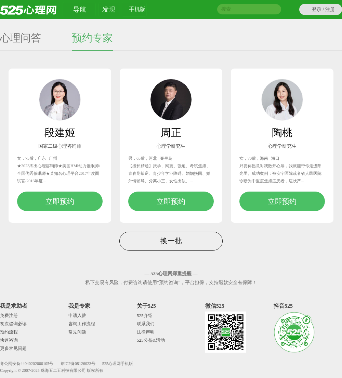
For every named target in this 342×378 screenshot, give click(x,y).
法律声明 (146, 331)
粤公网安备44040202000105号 (26, 363)
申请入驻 (77, 315)
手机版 (137, 10)
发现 (108, 9)
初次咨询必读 (13, 323)
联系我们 (146, 323)
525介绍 (145, 315)
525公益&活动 (151, 340)
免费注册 (9, 315)
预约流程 (9, 331)
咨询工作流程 (81, 323)
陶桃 (282, 132)
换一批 (171, 241)
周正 (171, 132)
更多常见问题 (13, 348)
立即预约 (59, 201)
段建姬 (59, 132)
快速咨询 (9, 340)
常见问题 (77, 331)
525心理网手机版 (117, 363)
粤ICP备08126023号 (77, 363)
